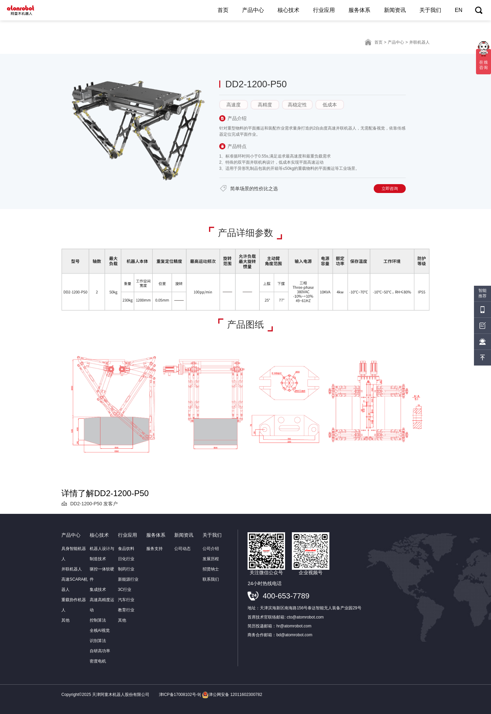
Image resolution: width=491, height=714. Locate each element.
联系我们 (211, 579)
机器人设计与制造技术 (102, 553)
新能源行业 (128, 579)
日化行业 (126, 558)
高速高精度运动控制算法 (102, 610)
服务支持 (154, 548)
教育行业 (126, 610)
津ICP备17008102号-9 (179, 694)
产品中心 (253, 10)
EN (458, 10)
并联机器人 (71, 569)
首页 (223, 10)
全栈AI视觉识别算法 (100, 635)
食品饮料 (126, 548)
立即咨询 (390, 188)
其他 (65, 620)
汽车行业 (126, 599)
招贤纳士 (211, 569)
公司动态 (182, 548)
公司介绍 (211, 548)
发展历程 (211, 558)
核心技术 (288, 10)
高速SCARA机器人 (74, 584)
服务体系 (359, 10)
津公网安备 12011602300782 (232, 694)
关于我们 (430, 10)
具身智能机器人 (73, 553)
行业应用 (324, 10)
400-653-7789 (286, 596)
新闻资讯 (395, 10)
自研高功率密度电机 (100, 656)
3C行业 (124, 589)
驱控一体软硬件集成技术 (102, 579)
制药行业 (126, 569)
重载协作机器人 (73, 604)
